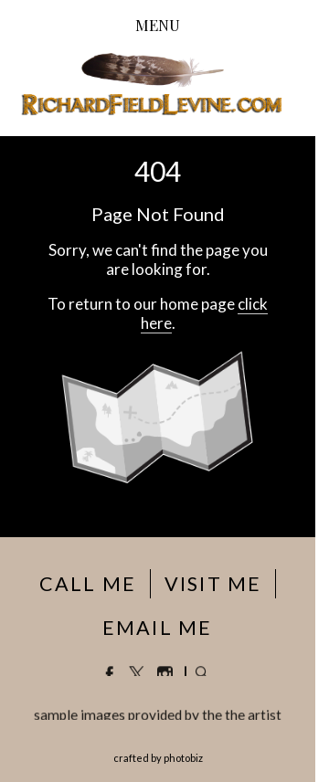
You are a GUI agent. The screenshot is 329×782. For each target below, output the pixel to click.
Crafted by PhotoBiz (158, 758)
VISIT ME (212, 584)
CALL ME (87, 584)
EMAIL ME (157, 627)
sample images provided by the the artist (157, 715)
